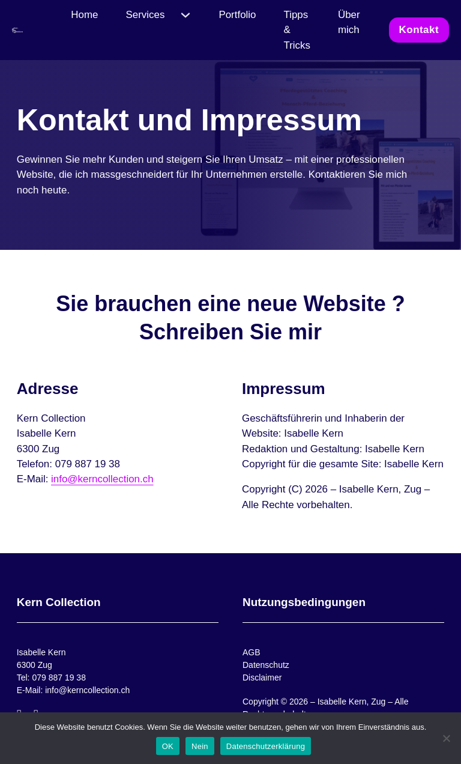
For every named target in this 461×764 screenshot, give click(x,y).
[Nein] (446, 738)
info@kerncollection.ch (102, 479)
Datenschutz (266, 665)
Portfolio (237, 14)
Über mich (349, 22)
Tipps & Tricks (296, 30)
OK (167, 746)
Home (84, 14)
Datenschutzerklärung (265, 746)
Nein (199, 746)
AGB (252, 652)
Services (145, 14)
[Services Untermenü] (185, 15)
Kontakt (419, 29)
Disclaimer (262, 677)
